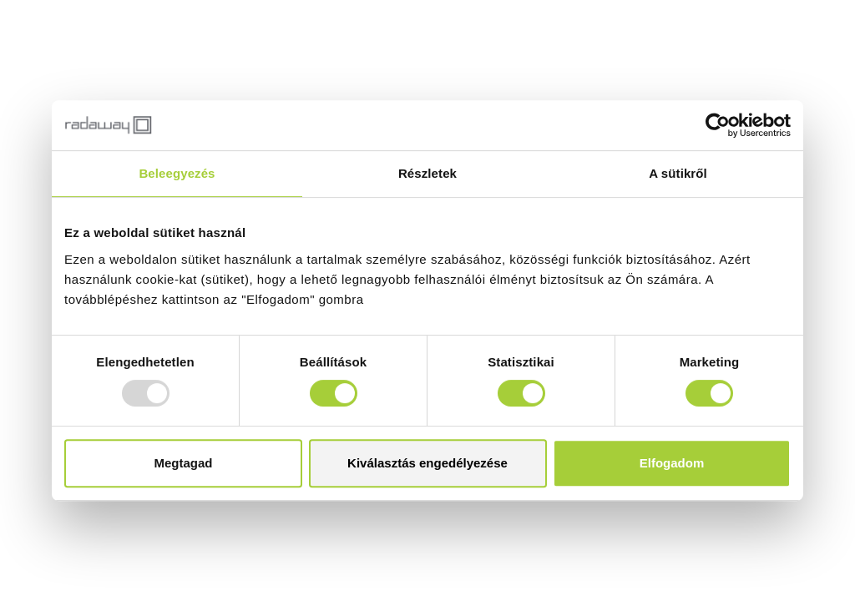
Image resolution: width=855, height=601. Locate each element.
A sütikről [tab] (678, 173)
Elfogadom (672, 463)
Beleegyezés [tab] (177, 173)
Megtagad (183, 463)
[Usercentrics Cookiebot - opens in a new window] (718, 125)
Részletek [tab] (427, 173)
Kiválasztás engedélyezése (427, 463)
